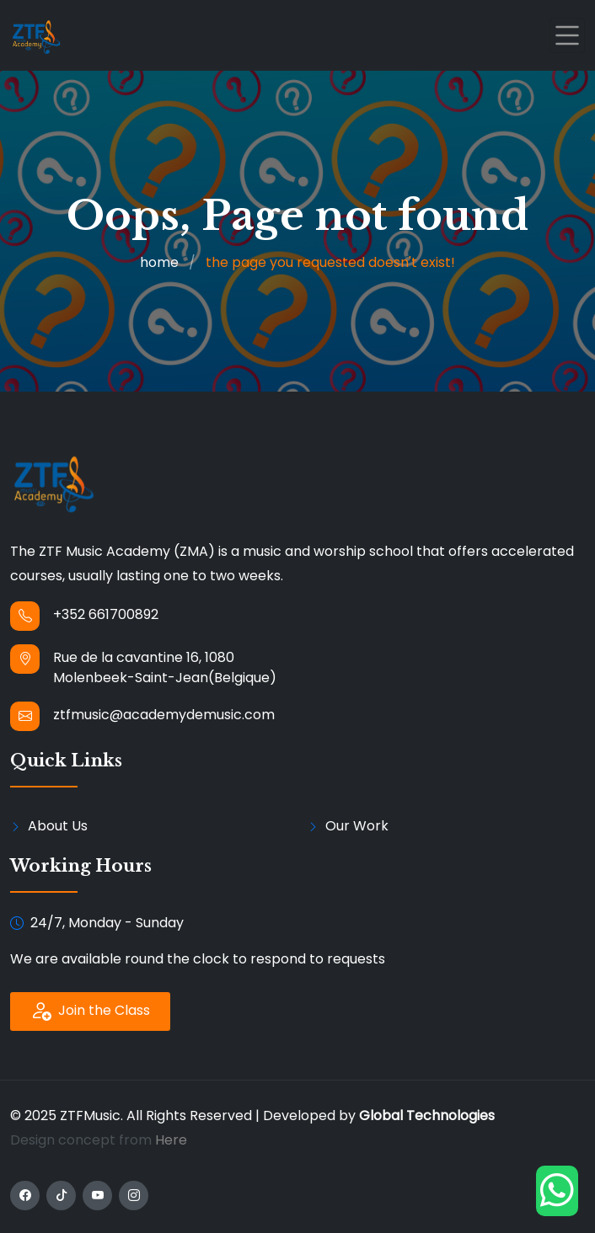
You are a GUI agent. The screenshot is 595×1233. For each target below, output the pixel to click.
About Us (58, 825)
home (159, 262)
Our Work (357, 825)
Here (171, 1140)
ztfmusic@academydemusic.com (164, 714)
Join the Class (90, 1011)
